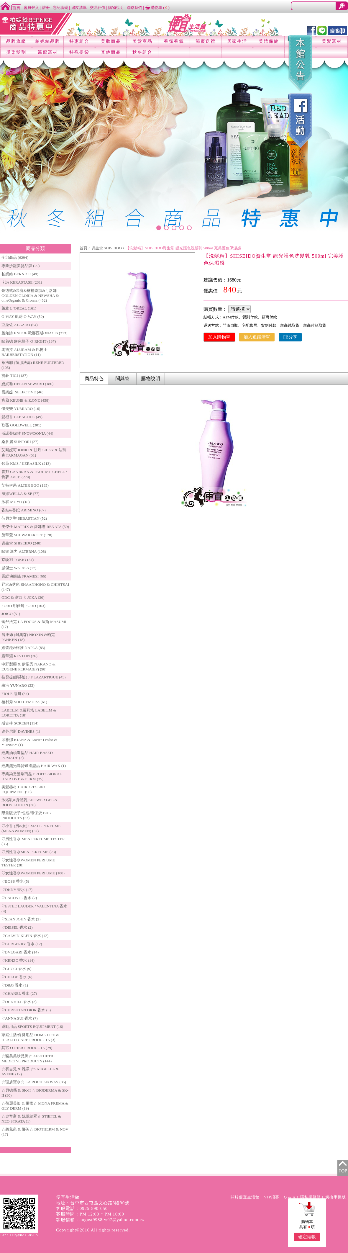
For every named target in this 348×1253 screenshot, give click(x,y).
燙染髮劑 (16, 52)
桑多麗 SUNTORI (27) (19, 441)
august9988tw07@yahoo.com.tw (112, 1219)
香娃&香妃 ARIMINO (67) (23, 510)
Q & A (290, 1197)
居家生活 (237, 41)
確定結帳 (307, 1236)
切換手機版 (335, 1197)
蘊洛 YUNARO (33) (18, 685)
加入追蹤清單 (257, 337)
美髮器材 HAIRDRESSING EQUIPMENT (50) (24, 789)
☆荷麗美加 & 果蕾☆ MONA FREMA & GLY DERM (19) (34, 1105)
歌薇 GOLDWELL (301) (21, 425)
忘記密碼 (60, 7)
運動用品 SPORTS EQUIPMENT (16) (32, 1026)
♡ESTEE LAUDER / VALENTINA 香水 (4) (34, 908)
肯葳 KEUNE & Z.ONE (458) (25, 400)
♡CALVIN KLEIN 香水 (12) (24, 935)
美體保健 (269, 41)
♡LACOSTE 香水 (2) (19, 898)
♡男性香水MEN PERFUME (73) (28, 852)
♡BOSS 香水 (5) (15, 881)
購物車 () (157, 7)
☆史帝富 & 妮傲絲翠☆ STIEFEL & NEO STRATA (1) (31, 1118)
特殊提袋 (79, 52)
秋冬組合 (142, 52)
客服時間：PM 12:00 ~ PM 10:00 (90, 1214)
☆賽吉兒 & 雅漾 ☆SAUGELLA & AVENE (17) (30, 1071)
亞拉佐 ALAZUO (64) (19, 325)
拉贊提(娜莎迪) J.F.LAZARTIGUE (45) (33, 677)
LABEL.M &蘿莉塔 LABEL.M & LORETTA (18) (28, 712)
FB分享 (290, 337)
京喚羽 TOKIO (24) (17, 559)
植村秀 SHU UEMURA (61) (24, 702)
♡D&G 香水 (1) (14, 985)
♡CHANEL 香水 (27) (19, 993)
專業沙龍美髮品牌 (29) (20, 266)
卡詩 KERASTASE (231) (21, 282)
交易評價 (97, 7)
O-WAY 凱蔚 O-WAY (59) (22, 316)
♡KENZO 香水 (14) (18, 960)
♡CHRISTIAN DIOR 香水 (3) (26, 1010)
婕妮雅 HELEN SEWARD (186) (27, 384)
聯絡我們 (134, 7)
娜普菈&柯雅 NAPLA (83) (23, 647)
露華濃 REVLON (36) (19, 656)
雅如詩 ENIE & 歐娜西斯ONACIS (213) (34, 333)
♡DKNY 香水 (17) (16, 889)
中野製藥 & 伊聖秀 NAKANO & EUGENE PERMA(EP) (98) (28, 666)
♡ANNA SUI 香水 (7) (19, 1018)
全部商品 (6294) (14, 257)
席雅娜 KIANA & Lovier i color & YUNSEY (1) (29, 742)
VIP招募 (271, 1197)
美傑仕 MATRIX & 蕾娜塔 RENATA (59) (35, 526)
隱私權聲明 (310, 1197)
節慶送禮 (206, 41)
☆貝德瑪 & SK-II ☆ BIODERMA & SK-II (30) (34, 1092)
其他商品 (111, 52)
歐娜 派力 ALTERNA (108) (23, 551)
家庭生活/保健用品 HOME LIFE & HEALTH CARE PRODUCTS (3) (30, 1037)
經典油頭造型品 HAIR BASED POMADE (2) (27, 755)
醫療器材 (48, 52)
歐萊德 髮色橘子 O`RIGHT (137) (28, 341)
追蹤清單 (79, 7)
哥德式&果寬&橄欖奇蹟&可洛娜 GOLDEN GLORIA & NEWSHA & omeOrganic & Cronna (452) (30, 295)
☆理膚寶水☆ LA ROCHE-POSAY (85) (33, 1082)
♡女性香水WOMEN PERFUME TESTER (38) (28, 862)
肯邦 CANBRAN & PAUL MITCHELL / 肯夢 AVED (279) (34, 474)
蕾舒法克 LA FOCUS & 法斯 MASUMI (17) (33, 624)
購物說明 (116, 7)
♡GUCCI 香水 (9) (16, 968)
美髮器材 (332, 41)
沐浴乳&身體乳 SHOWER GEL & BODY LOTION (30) (29, 802)
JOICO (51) (10, 613)
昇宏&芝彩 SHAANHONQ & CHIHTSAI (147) (35, 587)
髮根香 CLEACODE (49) (21, 417)
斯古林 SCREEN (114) (19, 723)
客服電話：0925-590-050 (82, 1208)
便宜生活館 (68, 1197)
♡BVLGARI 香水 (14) (20, 952)
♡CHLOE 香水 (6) (16, 977)
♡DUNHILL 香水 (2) (19, 1002)
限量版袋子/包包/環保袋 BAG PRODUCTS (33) (26, 815)
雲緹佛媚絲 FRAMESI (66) (23, 576)
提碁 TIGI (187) (14, 375)
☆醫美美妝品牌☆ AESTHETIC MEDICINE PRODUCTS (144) (28, 1058)
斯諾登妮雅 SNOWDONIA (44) (27, 433)
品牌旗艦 (16, 41)
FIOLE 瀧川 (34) (15, 693)
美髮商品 (142, 41)
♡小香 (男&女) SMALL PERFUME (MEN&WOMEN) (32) (30, 828)
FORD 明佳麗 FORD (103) (23, 605)
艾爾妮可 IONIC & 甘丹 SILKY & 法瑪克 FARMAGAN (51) (34, 452)
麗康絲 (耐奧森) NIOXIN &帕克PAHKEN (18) (28, 637)
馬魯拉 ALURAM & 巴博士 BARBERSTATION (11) (24, 352)
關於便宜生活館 (245, 1197)
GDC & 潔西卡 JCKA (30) (23, 597)
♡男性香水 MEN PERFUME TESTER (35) (33, 841)
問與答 (122, 378)
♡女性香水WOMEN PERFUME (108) (33, 873)
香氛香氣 (174, 41)
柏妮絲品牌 (47, 41)
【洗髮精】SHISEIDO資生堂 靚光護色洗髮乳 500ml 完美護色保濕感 (183, 248)
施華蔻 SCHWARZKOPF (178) (26, 535)
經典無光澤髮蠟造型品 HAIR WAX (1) (33, 765)
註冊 (46, 7)
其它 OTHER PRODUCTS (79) (26, 1048)
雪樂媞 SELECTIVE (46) (22, 392)
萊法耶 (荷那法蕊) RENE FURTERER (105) (32, 365)
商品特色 (94, 378)
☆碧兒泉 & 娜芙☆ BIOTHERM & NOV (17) (34, 1131)
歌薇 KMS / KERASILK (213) (26, 463)
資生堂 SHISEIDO (106, 248)
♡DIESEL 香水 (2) (17, 927)
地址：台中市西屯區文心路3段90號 (92, 1202)
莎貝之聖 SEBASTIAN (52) (24, 518)
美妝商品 (111, 41)
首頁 (83, 248)
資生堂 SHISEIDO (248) (21, 543)
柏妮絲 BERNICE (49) (19, 274)
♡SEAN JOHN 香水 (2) (20, 919)
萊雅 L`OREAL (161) (18, 308)
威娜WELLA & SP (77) (20, 493)
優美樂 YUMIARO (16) (20, 408)
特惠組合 (79, 41)
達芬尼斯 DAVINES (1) (20, 731)
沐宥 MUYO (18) (15, 502)
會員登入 (31, 7)
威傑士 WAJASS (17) (18, 568)
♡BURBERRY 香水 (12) (21, 944)
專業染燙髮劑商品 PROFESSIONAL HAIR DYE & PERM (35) (31, 776)
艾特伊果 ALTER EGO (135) (25, 485)
